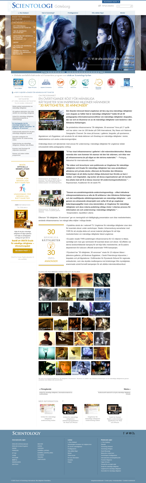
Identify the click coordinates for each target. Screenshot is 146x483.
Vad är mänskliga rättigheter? (19, 32)
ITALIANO (40, 457)
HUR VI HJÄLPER (20, 92)
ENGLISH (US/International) (20, 444)
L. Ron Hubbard (23, 13)
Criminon (60, 83)
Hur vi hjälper (18, 88)
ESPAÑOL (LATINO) (43, 450)
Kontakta (70, 460)
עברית (14, 453)
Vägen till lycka (32, 83)
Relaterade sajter (111, 2)
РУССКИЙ (15, 457)
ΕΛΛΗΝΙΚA (41, 455)
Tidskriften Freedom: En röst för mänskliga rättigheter (22, 52)
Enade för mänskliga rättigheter (110, 466)
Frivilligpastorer (73, 13)
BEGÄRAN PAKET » (22, 251)
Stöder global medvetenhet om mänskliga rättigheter (23, 107)
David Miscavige (105, 451)
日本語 (14, 455)
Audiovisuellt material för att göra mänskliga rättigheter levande (23, 132)
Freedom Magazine (127, 87)
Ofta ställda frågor (98, 13)
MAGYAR (40, 444)
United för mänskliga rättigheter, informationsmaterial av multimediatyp (23, 118)
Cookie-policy (108, 480)
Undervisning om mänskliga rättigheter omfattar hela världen (23, 144)
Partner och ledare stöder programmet (21, 154)
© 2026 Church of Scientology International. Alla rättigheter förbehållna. (31, 480)
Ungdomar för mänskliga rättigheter (111, 468)
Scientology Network (107, 446)
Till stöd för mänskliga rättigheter (22, 46)
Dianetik (103, 444)
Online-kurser (71, 455)
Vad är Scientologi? (48, 13)
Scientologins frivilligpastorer (109, 455)
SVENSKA (41, 448)
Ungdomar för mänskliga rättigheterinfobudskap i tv (23, 37)
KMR (111, 83)
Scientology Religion (107, 448)
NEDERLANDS (16, 462)
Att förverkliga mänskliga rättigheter (22, 27)
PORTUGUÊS (41, 459)
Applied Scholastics (46, 83)
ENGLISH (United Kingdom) (20, 446)
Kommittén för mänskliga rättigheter (111, 471)
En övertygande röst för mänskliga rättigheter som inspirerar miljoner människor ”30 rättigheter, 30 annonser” (23, 126)
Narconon (73, 83)
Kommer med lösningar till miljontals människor (21, 149)
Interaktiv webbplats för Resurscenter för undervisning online (23, 138)
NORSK (40, 446)
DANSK (14, 448)
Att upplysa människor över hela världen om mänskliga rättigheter (23, 112)
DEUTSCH (15, 464)
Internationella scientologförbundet (110, 457)
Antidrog (85, 83)
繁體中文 (14, 460)
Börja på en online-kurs (107, 453)
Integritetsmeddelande (97, 480)
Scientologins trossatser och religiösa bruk (79, 444)
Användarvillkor (117, 480)
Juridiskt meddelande (129, 480)
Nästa (101, 72)
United (15, 42)
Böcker (122, 13)
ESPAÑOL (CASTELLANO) (45, 452)
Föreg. (45, 72)
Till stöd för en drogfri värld (108, 464)
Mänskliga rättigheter (98, 83)
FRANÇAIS (15, 450)
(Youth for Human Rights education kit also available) (22, 258)
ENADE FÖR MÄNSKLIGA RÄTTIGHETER (40, 92)
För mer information (73, 457)
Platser (70, 462)
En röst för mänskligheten (75, 446)
